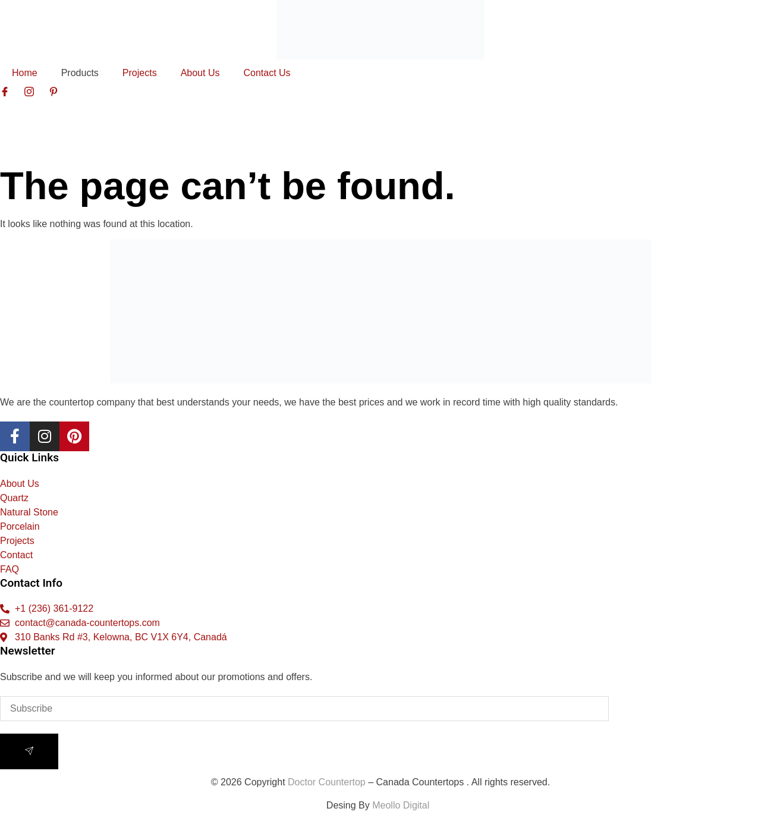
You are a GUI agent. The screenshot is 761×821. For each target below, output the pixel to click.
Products (80, 73)
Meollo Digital (403, 805)
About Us (200, 73)
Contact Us (266, 73)
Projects (139, 73)
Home (24, 73)
